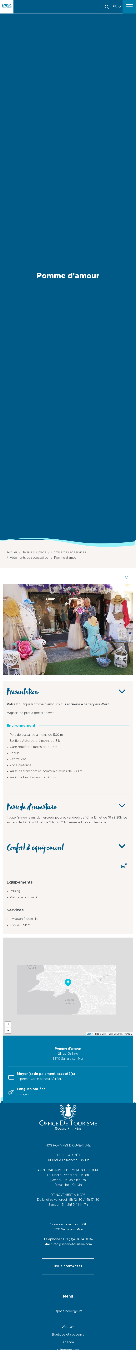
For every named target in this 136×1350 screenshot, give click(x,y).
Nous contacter (68, 1266)
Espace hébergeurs (68, 1311)
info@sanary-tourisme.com (72, 1244)
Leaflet (90, 1034)
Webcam (68, 1326)
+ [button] (8, 1024)
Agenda (68, 1342)
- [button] (8, 1030)
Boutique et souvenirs (68, 1334)
